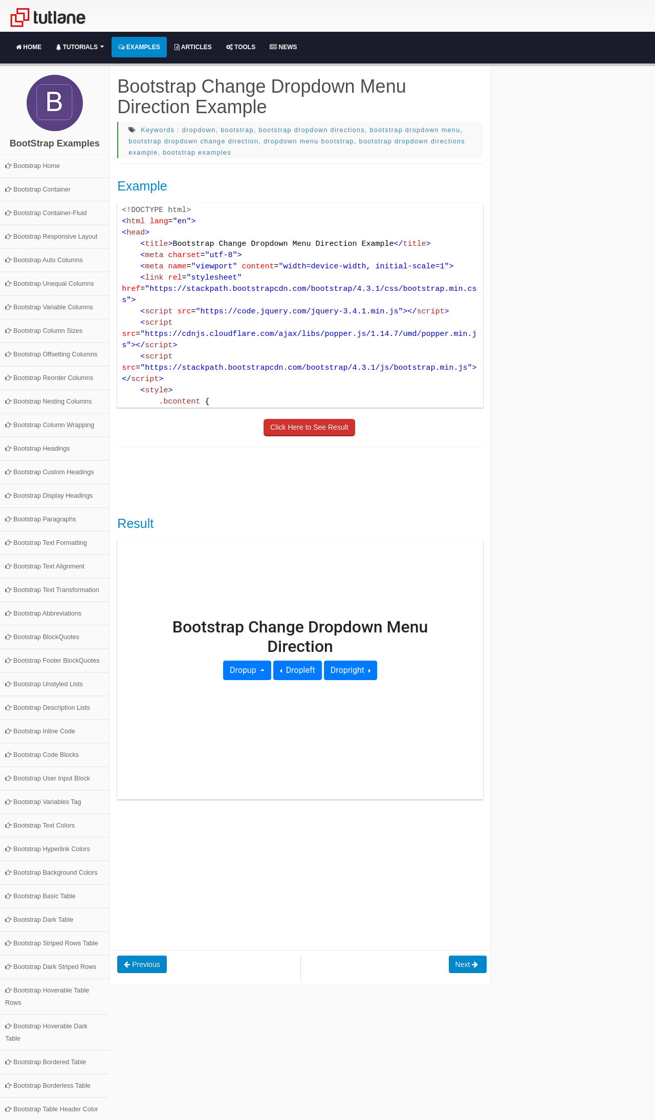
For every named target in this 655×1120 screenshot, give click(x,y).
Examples (139, 47)
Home (28, 47)
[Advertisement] (303, 480)
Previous (142, 964)
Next (468, 964)
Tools (240, 47)
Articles (193, 47)
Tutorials (80, 47)
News (283, 47)
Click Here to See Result (309, 427)
